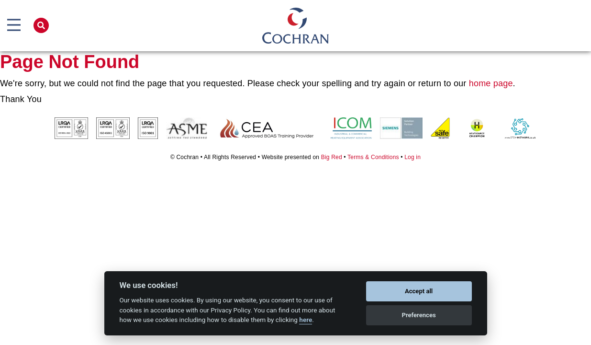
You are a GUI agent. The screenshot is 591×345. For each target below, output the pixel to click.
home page (491, 83)
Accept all (419, 291)
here (305, 319)
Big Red (331, 157)
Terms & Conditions (373, 157)
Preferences (418, 315)
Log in (412, 157)
